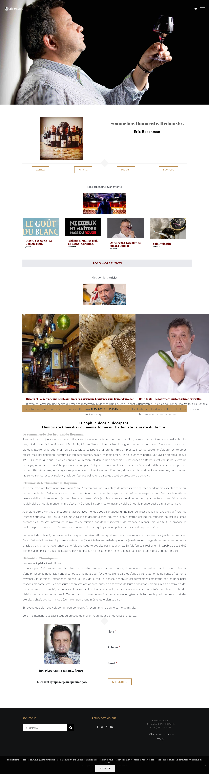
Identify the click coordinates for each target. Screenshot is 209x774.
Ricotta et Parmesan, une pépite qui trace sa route (57, 399)
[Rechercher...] (45, 727)
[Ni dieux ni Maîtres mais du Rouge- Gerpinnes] (83, 220)
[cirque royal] (104, 194)
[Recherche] (70, 727)
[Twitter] (102, 727)
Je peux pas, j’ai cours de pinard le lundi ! (125, 244)
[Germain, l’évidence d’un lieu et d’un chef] (118, 353)
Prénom (114, 647)
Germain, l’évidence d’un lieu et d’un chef (108, 399)
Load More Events (107, 263)
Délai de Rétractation (161, 734)
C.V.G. (160, 739)
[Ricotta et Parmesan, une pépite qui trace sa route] (62, 353)
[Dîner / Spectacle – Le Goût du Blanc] (41, 220)
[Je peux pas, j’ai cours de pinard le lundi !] (125, 220)
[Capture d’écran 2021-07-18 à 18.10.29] (104, 285)
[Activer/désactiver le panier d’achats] (195, 8)
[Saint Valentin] (168, 220)
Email (112, 663)
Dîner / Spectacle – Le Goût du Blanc (38, 242)
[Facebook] (97, 727)
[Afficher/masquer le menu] (203, 8)
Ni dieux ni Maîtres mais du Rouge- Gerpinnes (83, 242)
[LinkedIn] (111, 727)
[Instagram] (107, 727)
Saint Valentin (162, 243)
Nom (112, 631)
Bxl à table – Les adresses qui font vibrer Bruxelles (170, 399)
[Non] (205, 765)
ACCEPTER (105, 768)
